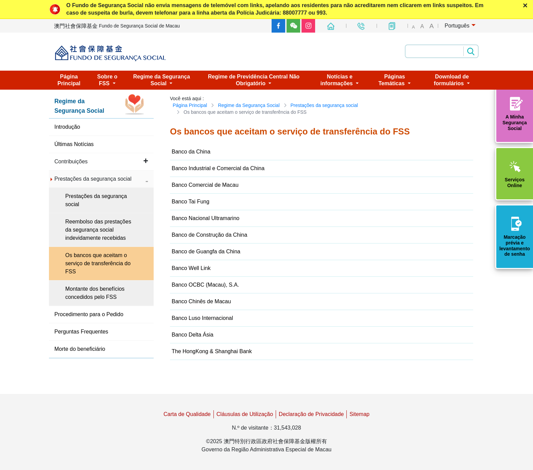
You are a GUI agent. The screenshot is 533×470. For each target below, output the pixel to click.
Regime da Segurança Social (248, 105)
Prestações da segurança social (324, 105)
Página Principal (190, 105)
